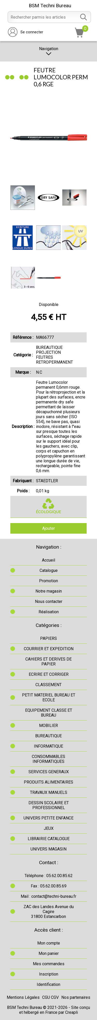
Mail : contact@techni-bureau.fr (48, 896)
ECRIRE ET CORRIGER (49, 674)
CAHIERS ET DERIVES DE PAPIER (48, 661)
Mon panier (49, 953)
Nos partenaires (75, 997)
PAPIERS (48, 638)
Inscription (48, 974)
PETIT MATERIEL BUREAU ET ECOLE (48, 697)
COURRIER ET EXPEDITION (48, 648)
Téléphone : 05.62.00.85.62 (49, 875)
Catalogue (49, 570)
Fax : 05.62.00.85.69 (48, 886)
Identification (48, 984)
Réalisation (49, 611)
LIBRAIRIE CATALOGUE (49, 838)
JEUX (49, 828)
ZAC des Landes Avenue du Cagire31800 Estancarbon (49, 911)
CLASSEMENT (48, 684)
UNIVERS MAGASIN (48, 849)
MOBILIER (48, 725)
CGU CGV (50, 997)
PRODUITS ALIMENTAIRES (48, 782)
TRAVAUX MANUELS (48, 792)
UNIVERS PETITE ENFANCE (48, 818)
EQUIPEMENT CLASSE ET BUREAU (48, 713)
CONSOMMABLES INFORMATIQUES (48, 759)
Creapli (71, 1012)
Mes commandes (48, 963)
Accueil (48, 560)
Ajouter (48, 528)
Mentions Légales (23, 997)
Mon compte (48, 943)
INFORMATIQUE (48, 746)
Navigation (48, 51)
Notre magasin (48, 591)
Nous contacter (48, 601)
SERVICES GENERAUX (48, 771)
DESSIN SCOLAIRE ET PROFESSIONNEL (48, 805)
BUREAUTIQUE (48, 735)
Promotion (48, 580)
